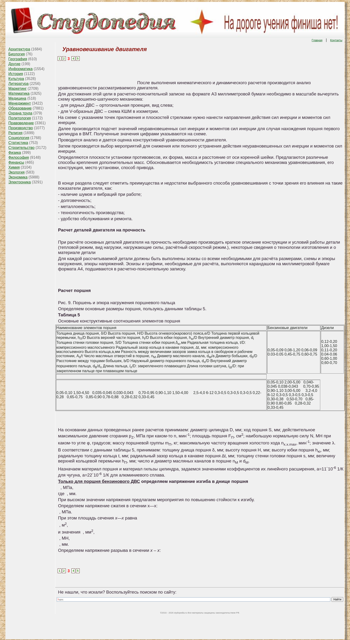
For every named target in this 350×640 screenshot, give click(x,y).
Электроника (19, 182)
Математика (19, 93)
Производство (20, 128)
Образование (20, 108)
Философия (18, 157)
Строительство (21, 148)
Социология (18, 138)
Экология (16, 172)
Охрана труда (20, 113)
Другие (14, 64)
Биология (16, 54)
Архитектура (19, 49)
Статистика (18, 143)
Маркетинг (17, 89)
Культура (16, 79)
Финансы (16, 162)
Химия (14, 167)
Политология (19, 118)
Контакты (336, 40)
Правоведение (21, 123)
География (17, 59)
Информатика (20, 69)
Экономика (18, 177)
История (15, 74)
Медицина (17, 98)
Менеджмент (19, 103)
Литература (18, 84)
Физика (14, 153)
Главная (317, 40)
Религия (15, 133)
